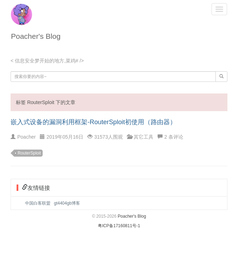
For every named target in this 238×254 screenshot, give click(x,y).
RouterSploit (29, 153)
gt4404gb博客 (67, 203)
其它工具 (143, 137)
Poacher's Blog (36, 36)
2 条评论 (173, 137)
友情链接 (39, 187)
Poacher (26, 137)
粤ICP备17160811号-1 (119, 225)
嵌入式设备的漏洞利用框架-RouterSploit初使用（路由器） (93, 122)
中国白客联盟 (37, 203)
